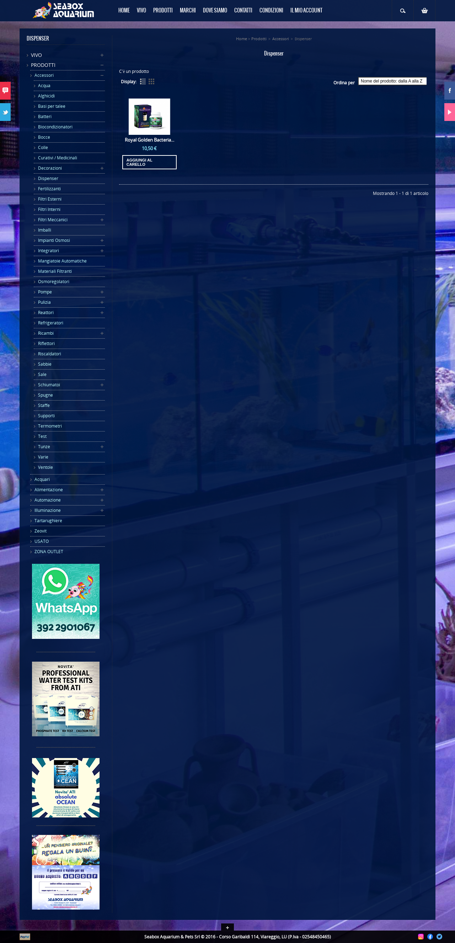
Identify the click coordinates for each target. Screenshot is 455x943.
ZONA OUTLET (48, 552)
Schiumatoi (49, 385)
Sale (42, 374)
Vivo (36, 55)
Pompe (45, 292)
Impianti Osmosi (54, 240)
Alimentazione (48, 490)
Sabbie (45, 364)
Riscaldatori (49, 354)
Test (42, 436)
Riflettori (46, 343)
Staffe (44, 405)
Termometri (50, 426)
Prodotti (43, 65)
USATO (41, 541)
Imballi (44, 230)
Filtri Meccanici (53, 220)
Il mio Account (306, 11)
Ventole (45, 467)
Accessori (44, 75)
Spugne (45, 395)
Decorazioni (50, 168)
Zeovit (40, 531)
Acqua (44, 86)
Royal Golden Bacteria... (149, 140)
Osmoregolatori (53, 282)
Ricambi (46, 333)
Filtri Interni (49, 209)
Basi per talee (51, 106)
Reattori (46, 312)
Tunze (44, 447)
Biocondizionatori (55, 127)
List (143, 81)
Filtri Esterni (49, 199)
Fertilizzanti (49, 189)
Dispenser (48, 178)
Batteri (45, 116)
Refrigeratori (50, 323)
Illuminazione (47, 510)
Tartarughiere (48, 521)
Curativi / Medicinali (57, 158)
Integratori (48, 251)
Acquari (42, 479)
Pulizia (44, 302)
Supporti (46, 416)
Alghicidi (46, 96)
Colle (43, 147)
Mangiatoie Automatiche (62, 261)
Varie (43, 457)
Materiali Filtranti (55, 271)
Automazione (47, 500)
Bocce (44, 137)
